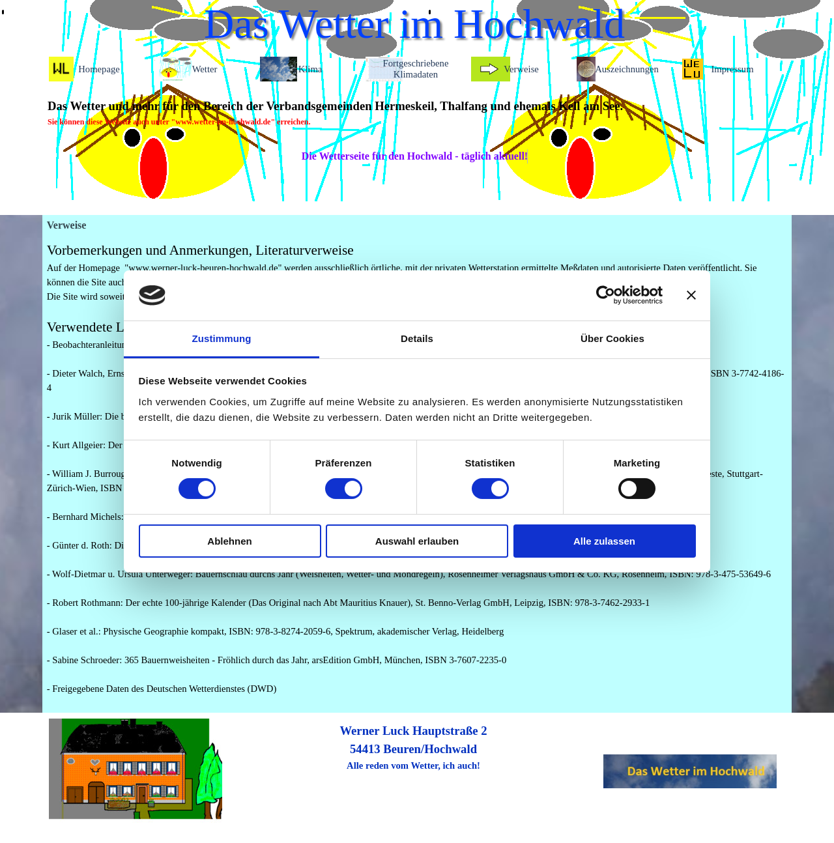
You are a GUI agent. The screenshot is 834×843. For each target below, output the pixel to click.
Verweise (521, 69)
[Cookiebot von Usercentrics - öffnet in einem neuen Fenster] (606, 295)
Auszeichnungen (627, 69)
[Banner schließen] (691, 295)
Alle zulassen (604, 541)
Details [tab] (417, 338)
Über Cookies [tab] (612, 338)
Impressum (732, 69)
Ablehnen (229, 541)
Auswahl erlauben (417, 541)
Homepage (98, 69)
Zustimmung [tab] (222, 338)
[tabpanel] (413, 112)
